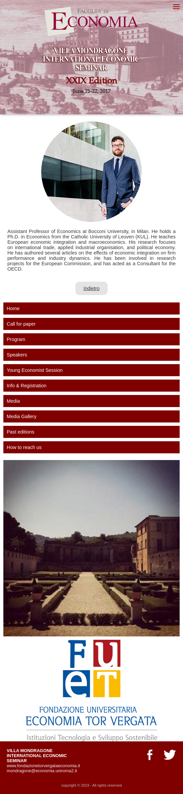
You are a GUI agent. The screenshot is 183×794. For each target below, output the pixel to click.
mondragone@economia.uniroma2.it (42, 770)
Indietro (91, 288)
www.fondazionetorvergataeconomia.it (43, 765)
